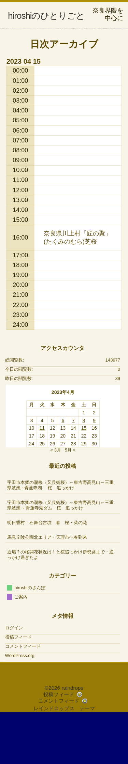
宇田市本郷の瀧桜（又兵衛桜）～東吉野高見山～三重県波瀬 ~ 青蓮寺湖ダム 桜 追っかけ (60, 554)
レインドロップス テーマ (64, 757)
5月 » (70, 499)
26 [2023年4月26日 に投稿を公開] (52, 492)
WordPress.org (19, 704)
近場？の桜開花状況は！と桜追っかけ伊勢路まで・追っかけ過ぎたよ (60, 603)
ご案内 (21, 645)
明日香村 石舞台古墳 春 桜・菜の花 (47, 571)
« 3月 (56, 499)
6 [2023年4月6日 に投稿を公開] (62, 469)
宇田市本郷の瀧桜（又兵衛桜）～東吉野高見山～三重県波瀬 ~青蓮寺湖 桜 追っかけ (60, 534)
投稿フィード (18, 685)
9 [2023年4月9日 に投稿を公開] (94, 469)
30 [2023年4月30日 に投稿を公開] (94, 492)
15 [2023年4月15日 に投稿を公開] (84, 477)
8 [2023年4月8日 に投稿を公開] (84, 469)
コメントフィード (23, 695)
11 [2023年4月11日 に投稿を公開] (42, 477)
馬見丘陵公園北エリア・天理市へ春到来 (47, 586)
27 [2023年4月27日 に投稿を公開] (63, 492)
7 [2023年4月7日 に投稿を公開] (73, 469)
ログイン (14, 676)
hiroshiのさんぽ (29, 636)
